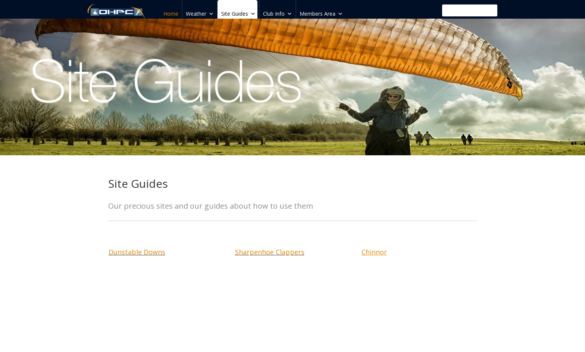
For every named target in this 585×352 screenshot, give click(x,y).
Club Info (277, 11)
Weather (200, 11)
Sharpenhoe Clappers (269, 251)
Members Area (321, 11)
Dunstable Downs (137, 251)
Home (170, 13)
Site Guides (238, 11)
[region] (292, 87)
